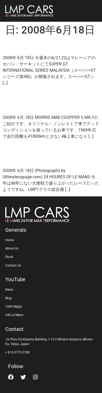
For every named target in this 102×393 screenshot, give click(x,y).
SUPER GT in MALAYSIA (48, 46)
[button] (94, 9)
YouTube (15, 279)
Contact (14, 329)
